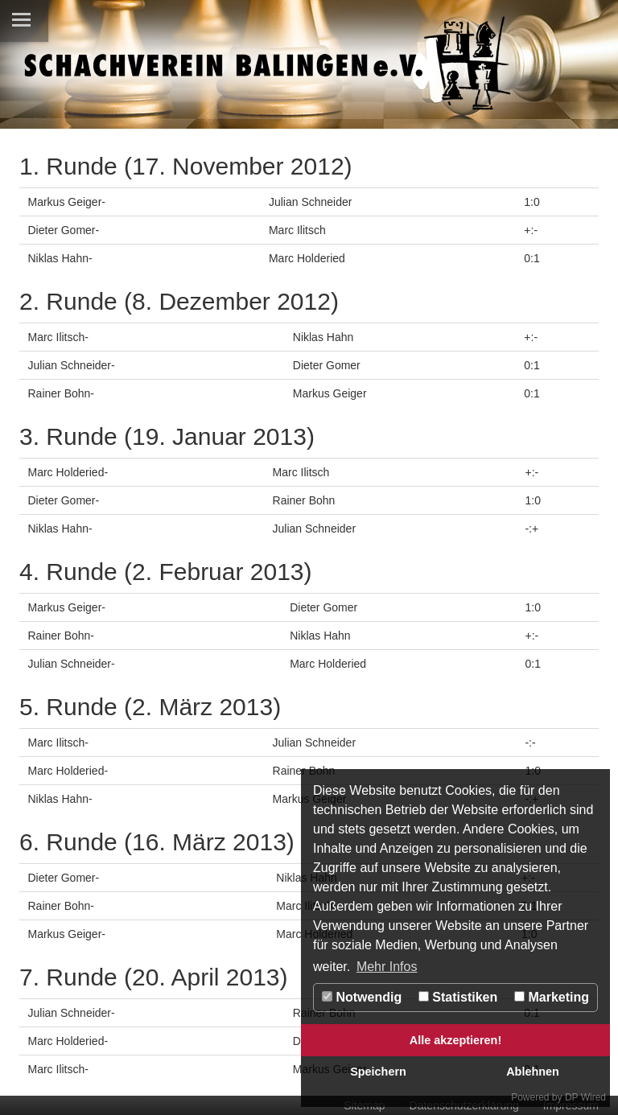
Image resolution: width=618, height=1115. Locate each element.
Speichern (378, 1071)
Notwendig (362, 997)
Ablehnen (532, 1071)
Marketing (551, 997)
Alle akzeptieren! (455, 1040)
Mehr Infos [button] (387, 966)
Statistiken (457, 997)
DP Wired (585, 1097)
